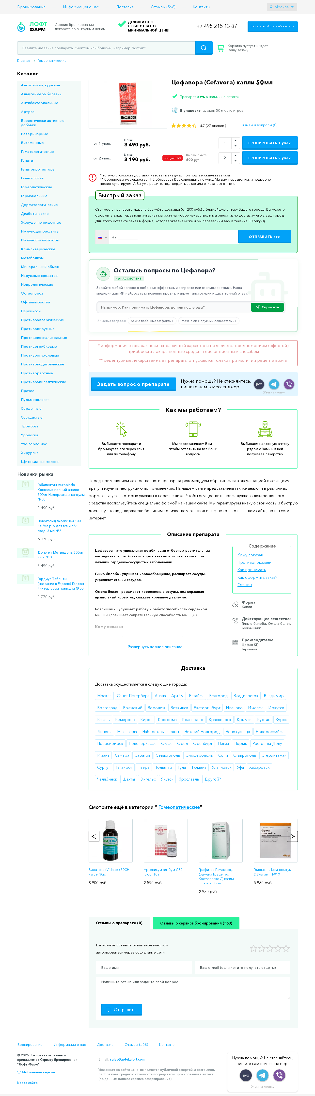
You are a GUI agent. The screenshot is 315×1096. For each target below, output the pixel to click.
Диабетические (35, 213)
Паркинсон (31, 311)
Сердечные (31, 408)
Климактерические (38, 249)
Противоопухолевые (40, 355)
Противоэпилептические (43, 381)
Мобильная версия (38, 1072)
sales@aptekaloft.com (127, 1059)
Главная (23, 60)
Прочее (27, 390)
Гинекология (32, 178)
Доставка (125, 7)
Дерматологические (39, 204)
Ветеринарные (34, 133)
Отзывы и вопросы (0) (258, 125)
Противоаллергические (42, 319)
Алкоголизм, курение (40, 85)
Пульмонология (35, 399)
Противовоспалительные (44, 337)
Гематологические (37, 151)
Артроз (27, 111)
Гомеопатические (52, 60)
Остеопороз (32, 293)
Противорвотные (37, 373)
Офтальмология (35, 302)
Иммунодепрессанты (40, 231)
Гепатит (28, 160)
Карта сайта (27, 1083)
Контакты (201, 7)
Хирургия (29, 452)
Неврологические (37, 284)
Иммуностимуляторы (40, 240)
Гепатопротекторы (38, 169)
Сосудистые (32, 417)
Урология (29, 435)
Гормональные (34, 195)
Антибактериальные (39, 102)
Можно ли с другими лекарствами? (209, 321)
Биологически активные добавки (42, 122)
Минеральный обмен (40, 266)
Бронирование (31, 7)
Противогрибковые (39, 346)
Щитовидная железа (40, 461)
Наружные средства (39, 275)
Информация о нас (81, 7)
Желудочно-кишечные (41, 222)
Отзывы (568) (163, 7)
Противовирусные (38, 328)
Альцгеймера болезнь (41, 94)
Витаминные (32, 142)
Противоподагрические (42, 364)
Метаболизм (32, 257)
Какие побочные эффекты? (152, 321)
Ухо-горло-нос (34, 443)
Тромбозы (30, 426)
